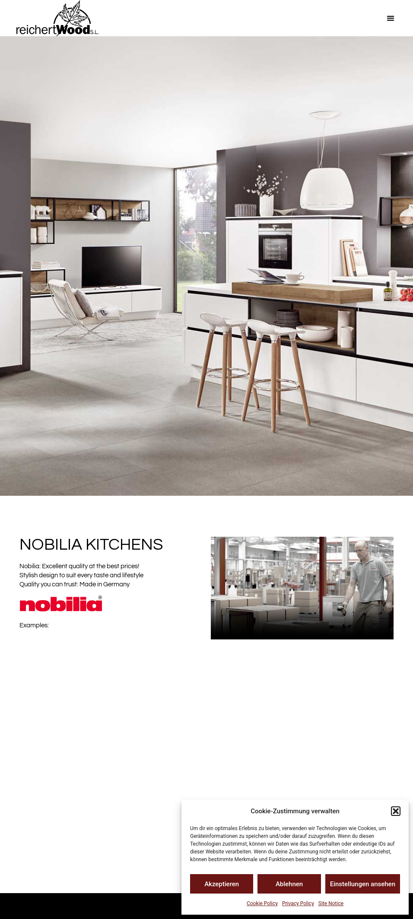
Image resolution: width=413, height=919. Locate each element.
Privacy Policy (298, 903)
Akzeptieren (221, 884)
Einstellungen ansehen (362, 884)
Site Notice (330, 903)
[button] (395, 811)
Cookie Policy (262, 903)
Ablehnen (289, 884)
